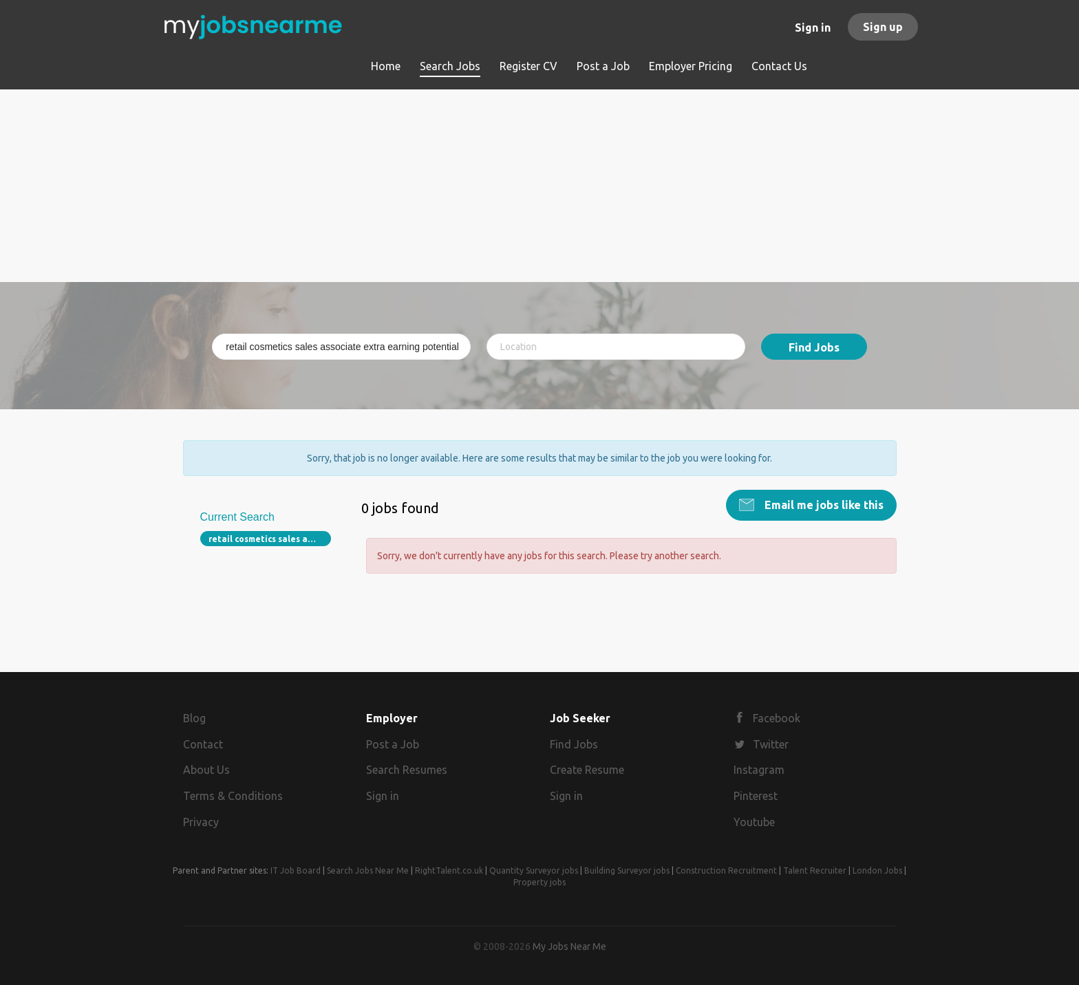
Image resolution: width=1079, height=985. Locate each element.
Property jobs (539, 882)
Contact (203, 744)
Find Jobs (814, 347)
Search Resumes (406, 770)
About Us (206, 770)
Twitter (771, 744)
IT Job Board (295, 870)
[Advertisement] (540, 185)
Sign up (883, 27)
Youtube (754, 822)
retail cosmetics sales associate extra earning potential (270, 538)
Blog (194, 718)
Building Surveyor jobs (627, 870)
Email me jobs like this (823, 505)
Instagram (759, 770)
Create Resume (587, 770)
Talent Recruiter (814, 870)
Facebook (776, 718)
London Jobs (877, 870)
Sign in (813, 27)
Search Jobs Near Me (368, 870)
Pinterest (756, 796)
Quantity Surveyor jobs (533, 870)
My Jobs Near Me (569, 946)
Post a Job (392, 744)
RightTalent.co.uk (449, 870)
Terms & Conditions (233, 796)
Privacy (201, 822)
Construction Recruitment (726, 870)
